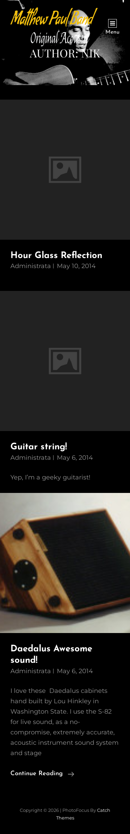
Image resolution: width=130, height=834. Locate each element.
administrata (30, 266)
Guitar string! (38, 447)
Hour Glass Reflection (56, 255)
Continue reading (42, 774)
